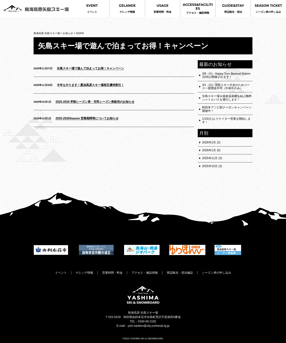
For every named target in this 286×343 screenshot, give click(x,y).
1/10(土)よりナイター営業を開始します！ (226, 120)
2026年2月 (209, 142)
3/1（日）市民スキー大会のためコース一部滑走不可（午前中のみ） (226, 86)
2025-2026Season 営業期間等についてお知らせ (87, 118)
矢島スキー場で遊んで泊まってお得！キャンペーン (90, 68)
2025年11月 (210, 158)
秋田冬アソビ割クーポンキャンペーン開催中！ (227, 109)
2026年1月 (209, 150)
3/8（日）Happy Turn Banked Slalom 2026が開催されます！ (226, 75)
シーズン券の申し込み (268, 8)
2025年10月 (210, 166)
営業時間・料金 (162, 8)
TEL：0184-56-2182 (143, 321)
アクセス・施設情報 (198, 8)
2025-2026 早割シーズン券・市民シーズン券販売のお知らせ (95, 101)
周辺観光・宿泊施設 (180, 272)
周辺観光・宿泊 (233, 8)
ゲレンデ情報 (127, 8)
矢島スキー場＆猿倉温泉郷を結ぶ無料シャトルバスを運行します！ (227, 98)
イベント (92, 8)
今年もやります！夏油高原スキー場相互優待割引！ (90, 84)
